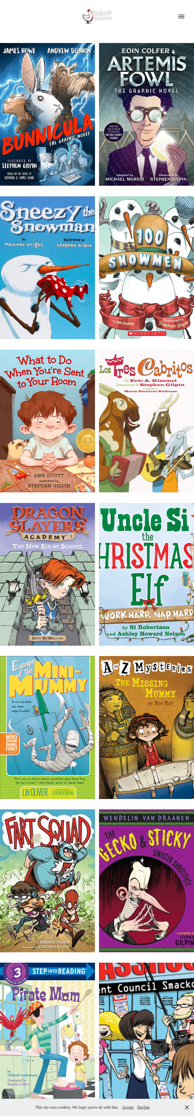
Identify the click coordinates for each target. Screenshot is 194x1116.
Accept (128, 1107)
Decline (143, 1107)
